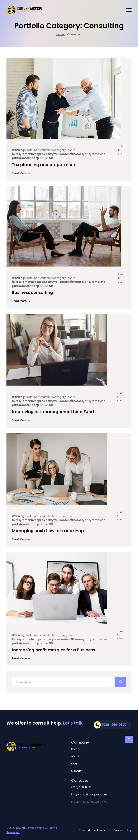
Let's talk (73, 723)
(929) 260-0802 (81, 787)
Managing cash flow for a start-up (48, 531)
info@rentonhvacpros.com (89, 794)
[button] (129, 10)
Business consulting (32, 292)
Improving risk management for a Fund (53, 412)
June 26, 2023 (120, 397)
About (75, 756)
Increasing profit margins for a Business (53, 650)
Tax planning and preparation (43, 165)
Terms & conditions (92, 830)
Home (60, 34)
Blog (74, 763)
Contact (77, 771)
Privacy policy (123, 830)
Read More (21, 173)
